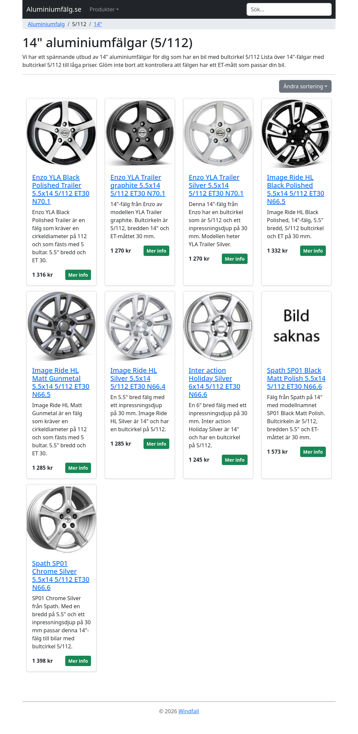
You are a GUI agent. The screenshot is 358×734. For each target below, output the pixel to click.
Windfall (188, 711)
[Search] (289, 9)
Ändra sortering (303, 86)
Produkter (102, 9)
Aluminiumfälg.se (54, 9)
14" (98, 24)
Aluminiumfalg (46, 24)
